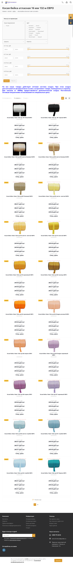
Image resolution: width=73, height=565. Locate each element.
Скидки (28, 527)
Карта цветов (53, 525)
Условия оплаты (30, 519)
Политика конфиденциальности (11, 525)
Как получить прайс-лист (56, 521)
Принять (58, 560)
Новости (4, 521)
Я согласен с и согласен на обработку (18, 539)
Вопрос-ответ (53, 523)
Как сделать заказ (54, 519)
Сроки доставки (30, 523)
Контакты (5, 519)
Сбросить (13, 80)
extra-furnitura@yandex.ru (59, 538)
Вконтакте (3, 550)
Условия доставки (31, 521)
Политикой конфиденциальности (18, 538)
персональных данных (15, 540)
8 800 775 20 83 (56, 535)
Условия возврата (31, 525)
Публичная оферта (7, 523)
